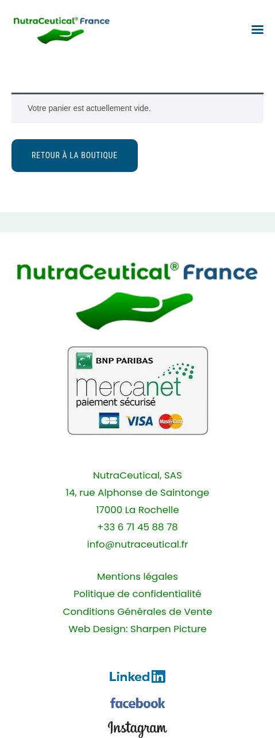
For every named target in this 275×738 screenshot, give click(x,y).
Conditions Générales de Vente (137, 612)
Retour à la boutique (75, 155)
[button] (257, 29)
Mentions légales (137, 577)
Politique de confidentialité (137, 594)
